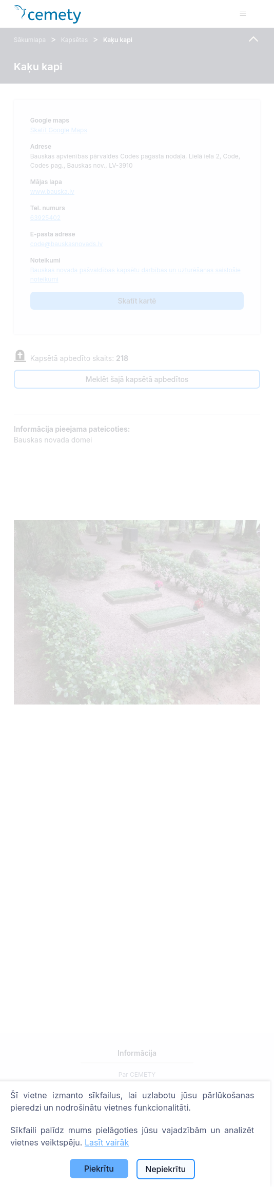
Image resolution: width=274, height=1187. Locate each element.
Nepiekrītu (165, 1169)
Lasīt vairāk (107, 1142)
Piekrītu (99, 1168)
